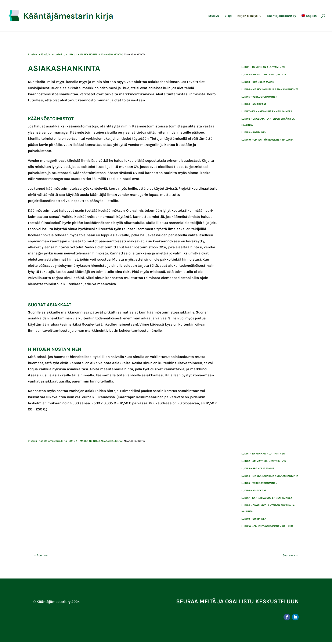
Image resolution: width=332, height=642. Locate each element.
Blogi (228, 16)
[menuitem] (309, 23)
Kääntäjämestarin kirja (53, 54)
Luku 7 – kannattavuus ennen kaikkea (266, 111)
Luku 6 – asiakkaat (253, 104)
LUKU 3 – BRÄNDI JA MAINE (257, 81)
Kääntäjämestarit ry (281, 16)
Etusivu (213, 16)
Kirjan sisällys (247, 16)
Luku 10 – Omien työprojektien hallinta (267, 139)
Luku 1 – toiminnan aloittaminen (263, 67)
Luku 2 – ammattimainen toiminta (263, 74)
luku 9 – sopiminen (254, 132)
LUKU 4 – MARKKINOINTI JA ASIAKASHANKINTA (95, 54)
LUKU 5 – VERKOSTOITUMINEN (259, 96)
